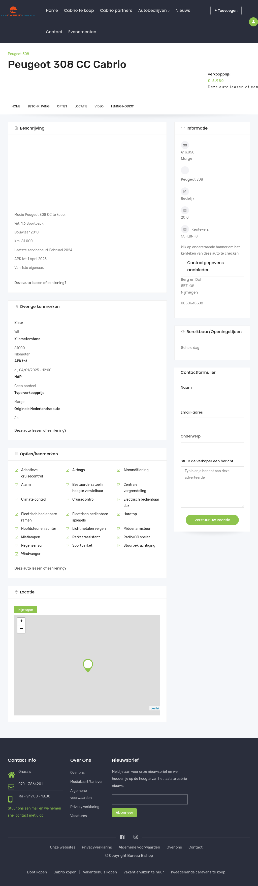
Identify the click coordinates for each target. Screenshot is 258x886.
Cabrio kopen (64, 872)
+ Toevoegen (226, 10)
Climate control (33, 499)
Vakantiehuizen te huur (143, 872)
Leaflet (155, 708)
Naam (186, 387)
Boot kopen (37, 872)
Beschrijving (39, 106)
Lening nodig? (122, 106)
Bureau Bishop (140, 855)
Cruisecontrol (83, 499)
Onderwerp (191, 436)
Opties (62, 106)
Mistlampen (30, 537)
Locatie (81, 106)
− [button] (21, 629)
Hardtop (130, 514)
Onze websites (62, 847)
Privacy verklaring (84, 807)
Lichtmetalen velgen (89, 529)
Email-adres (192, 412)
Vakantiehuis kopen (100, 872)
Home (52, 10)
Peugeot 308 (18, 54)
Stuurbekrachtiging (139, 545)
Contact (54, 32)
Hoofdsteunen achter (38, 529)
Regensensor (32, 545)
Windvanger (31, 554)
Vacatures (78, 816)
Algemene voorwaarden (139, 847)
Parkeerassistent (86, 537)
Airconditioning (136, 470)
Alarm (26, 484)
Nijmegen (25, 610)
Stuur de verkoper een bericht (207, 461)
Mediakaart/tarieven (87, 782)
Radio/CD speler (136, 537)
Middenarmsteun (137, 529)
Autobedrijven (153, 11)
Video (99, 106)
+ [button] (21, 621)
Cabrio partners (116, 10)
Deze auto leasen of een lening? (40, 283)
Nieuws (183, 10)
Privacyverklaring (97, 847)
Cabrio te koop (79, 10)
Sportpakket (82, 545)
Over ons (77, 773)
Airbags (78, 470)
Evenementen (82, 32)
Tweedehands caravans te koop (197, 872)
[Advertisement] (87, 176)
